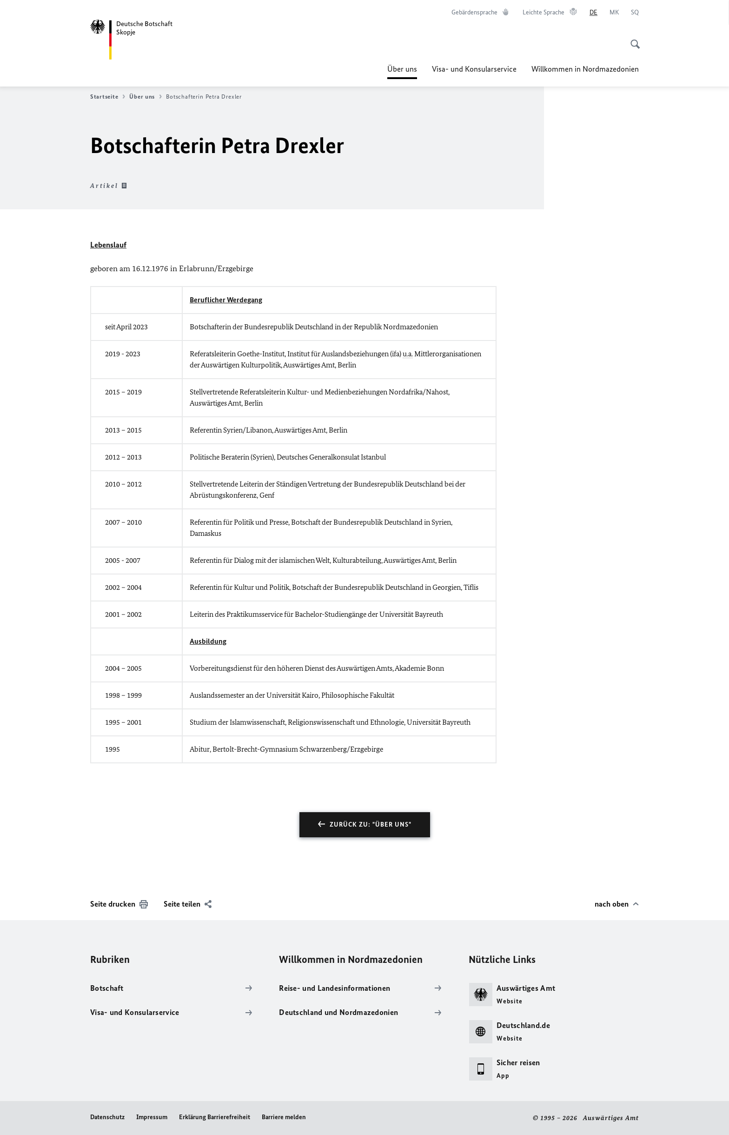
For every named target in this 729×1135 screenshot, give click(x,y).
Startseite (107, 97)
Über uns (402, 69)
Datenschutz (107, 1117)
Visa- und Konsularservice (474, 68)
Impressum (151, 1117)
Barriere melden (284, 1117)
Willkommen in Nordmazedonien (585, 68)
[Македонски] (614, 12)
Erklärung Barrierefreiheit (214, 1117)
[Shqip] (635, 12)
